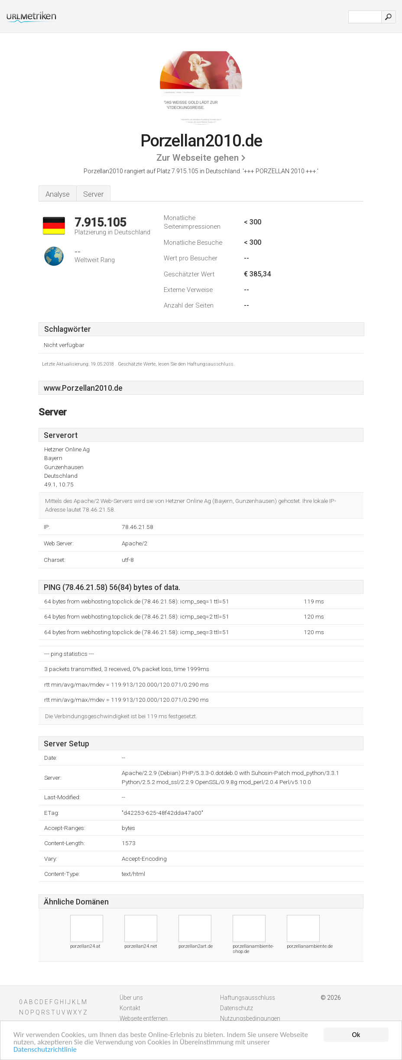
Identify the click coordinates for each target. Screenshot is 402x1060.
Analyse (57, 194)
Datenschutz (236, 1008)
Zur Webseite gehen (197, 157)
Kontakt (130, 1008)
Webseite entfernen (144, 1018)
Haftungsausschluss (247, 997)
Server (93, 194)
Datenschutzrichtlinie (45, 1049)
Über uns (131, 997)
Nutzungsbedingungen (250, 1018)
